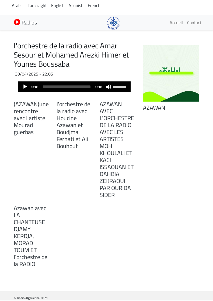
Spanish (76, 5)
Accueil (176, 23)
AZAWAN (154, 107)
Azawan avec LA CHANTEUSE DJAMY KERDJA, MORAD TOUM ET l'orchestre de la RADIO (30, 236)
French (94, 5)
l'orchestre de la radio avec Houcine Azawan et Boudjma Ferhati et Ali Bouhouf (73, 125)
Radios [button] (25, 22)
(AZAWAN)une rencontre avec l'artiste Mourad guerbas (31, 118)
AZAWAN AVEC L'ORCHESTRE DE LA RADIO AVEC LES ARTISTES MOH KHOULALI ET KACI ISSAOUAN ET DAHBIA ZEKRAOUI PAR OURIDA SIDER (117, 149)
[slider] (67, 86)
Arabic (17, 5)
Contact (194, 23)
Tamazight (37, 5)
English (58, 5)
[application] (74, 86)
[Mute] (108, 86)
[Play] (25, 86)
